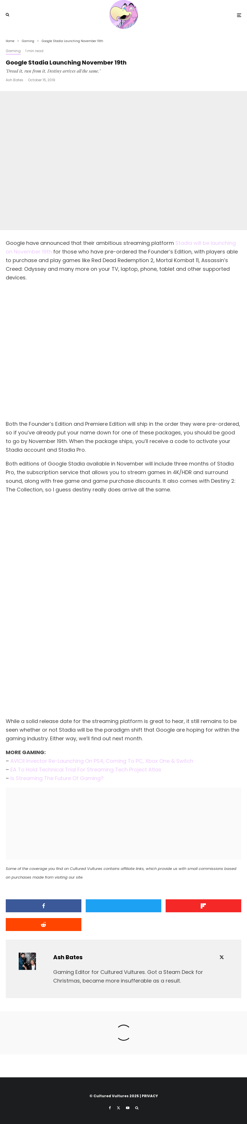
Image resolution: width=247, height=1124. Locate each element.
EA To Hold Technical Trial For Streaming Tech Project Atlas (85, 769)
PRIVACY (150, 1095)
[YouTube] (127, 1107)
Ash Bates (14, 79)
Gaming (13, 50)
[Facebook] (110, 1107)
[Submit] (43, 924)
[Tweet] (123, 905)
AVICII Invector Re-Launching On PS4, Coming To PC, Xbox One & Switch (101, 761)
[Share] (43, 905)
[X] (118, 1107)
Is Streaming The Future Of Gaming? (57, 778)
